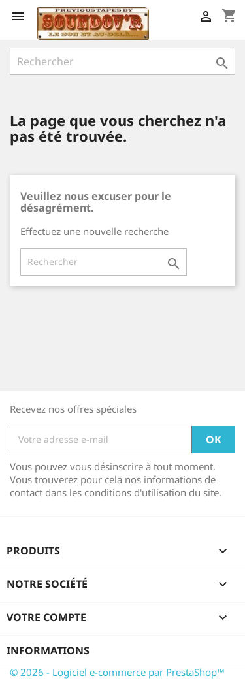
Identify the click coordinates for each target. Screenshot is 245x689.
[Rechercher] (122, 61)
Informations (48, 650)
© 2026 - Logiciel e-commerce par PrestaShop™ (117, 672)
